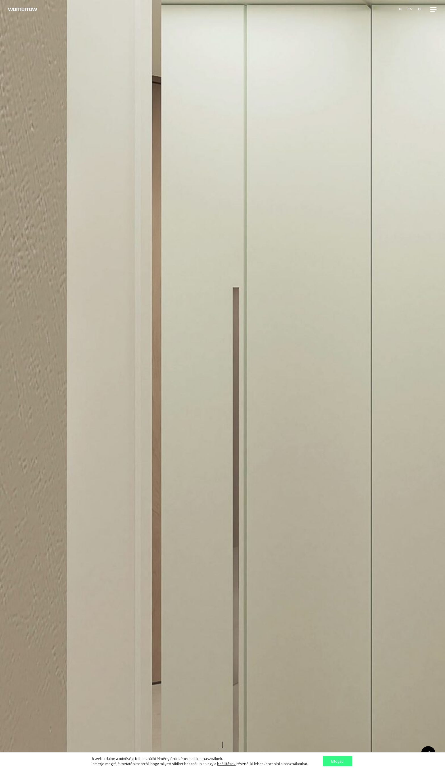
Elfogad (337, 761)
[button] (433, 10)
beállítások (226, 763)
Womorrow (22, 9)
